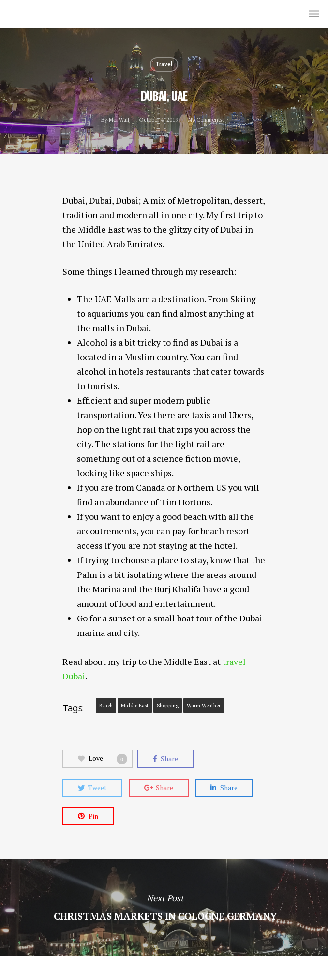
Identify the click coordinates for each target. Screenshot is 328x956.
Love (102, 759)
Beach (106, 705)
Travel (164, 64)
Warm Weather (204, 705)
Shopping (168, 705)
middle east (135, 705)
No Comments (205, 120)
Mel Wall (28, 13)
